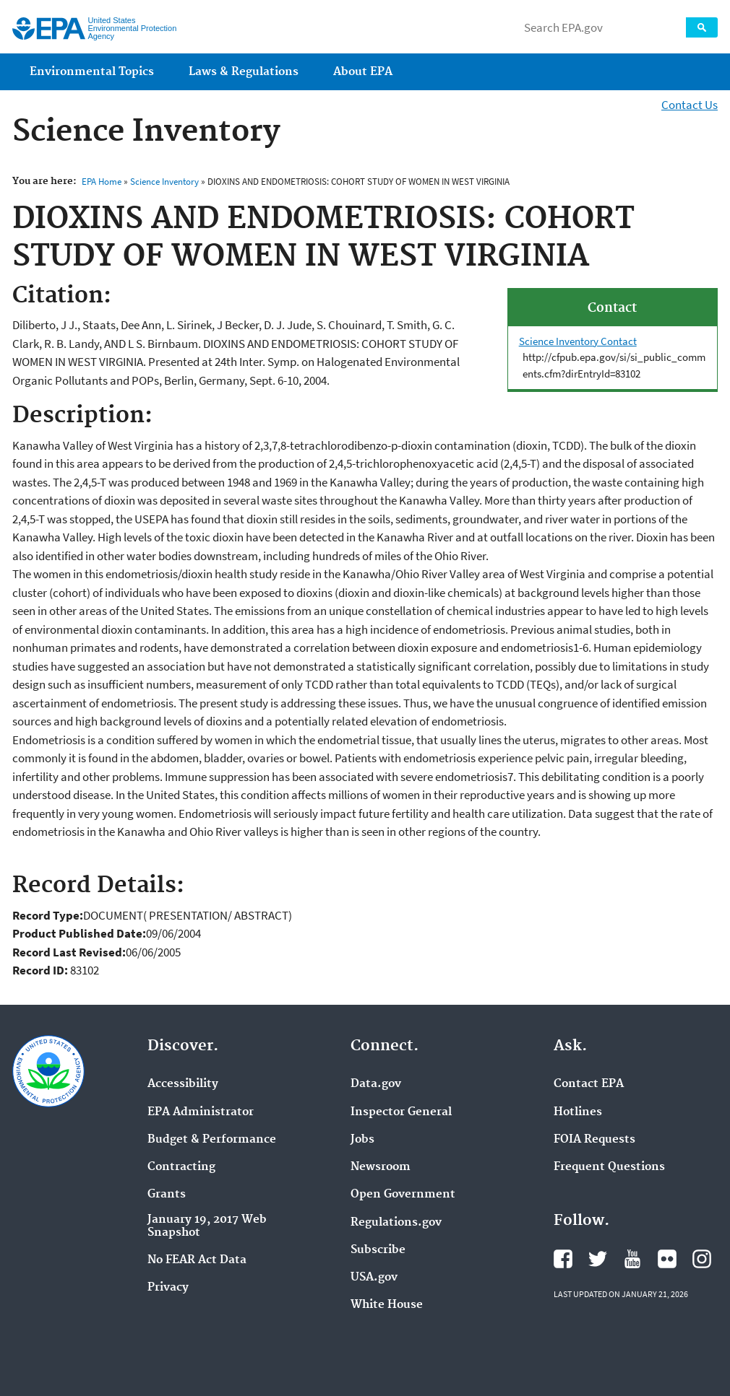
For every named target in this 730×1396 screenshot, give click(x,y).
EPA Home (101, 181)
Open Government (403, 1194)
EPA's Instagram (701, 1258)
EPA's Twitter (597, 1258)
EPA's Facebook (563, 1258)
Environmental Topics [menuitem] (92, 72)
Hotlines (578, 1112)
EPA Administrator (200, 1112)
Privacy (168, 1287)
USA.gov (374, 1277)
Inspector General (401, 1112)
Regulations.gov (396, 1222)
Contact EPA (589, 1084)
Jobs (362, 1139)
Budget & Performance (211, 1139)
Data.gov (376, 1084)
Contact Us (689, 105)
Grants (166, 1194)
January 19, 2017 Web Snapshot (207, 1226)
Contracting (181, 1167)
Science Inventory (164, 181)
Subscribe (378, 1250)
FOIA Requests (594, 1139)
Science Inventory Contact (578, 341)
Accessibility (182, 1084)
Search (702, 27)
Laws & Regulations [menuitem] (244, 72)
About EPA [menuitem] (362, 72)
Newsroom (381, 1167)
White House (387, 1305)
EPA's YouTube (632, 1258)
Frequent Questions (609, 1167)
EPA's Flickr (667, 1258)
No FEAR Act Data (196, 1260)
